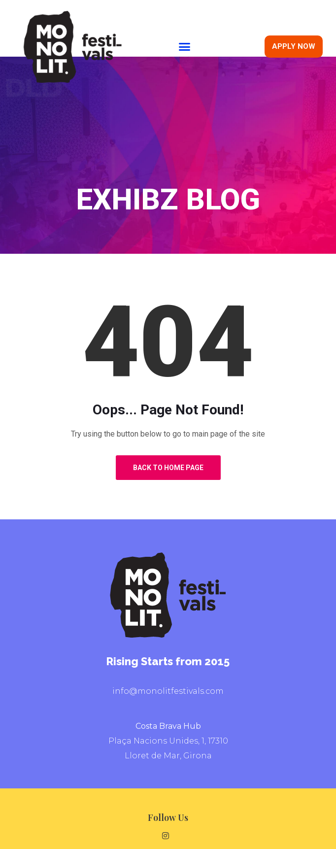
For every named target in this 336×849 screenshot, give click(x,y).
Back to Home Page (168, 468)
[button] (184, 46)
